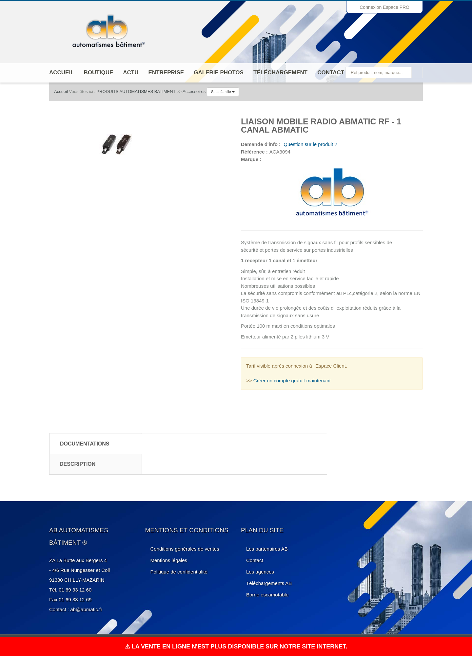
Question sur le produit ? (309, 144)
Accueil (61, 72)
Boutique (98, 72)
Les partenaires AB (267, 549)
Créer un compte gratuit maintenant (292, 380)
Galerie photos (219, 72)
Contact (330, 72)
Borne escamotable (267, 594)
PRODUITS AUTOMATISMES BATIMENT (135, 91)
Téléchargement (280, 72)
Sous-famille (223, 92)
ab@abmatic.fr (86, 609)
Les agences (260, 571)
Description (77, 464)
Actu (130, 72)
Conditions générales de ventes (184, 549)
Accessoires (194, 91)
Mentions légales (168, 560)
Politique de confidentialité (178, 571)
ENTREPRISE (166, 72)
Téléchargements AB (269, 583)
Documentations (84, 443)
